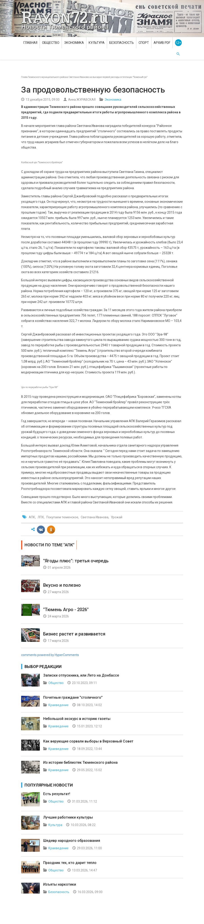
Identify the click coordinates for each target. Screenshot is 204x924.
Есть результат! (56, 794)
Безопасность (121, 42)
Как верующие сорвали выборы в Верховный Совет (88, 741)
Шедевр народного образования (71, 840)
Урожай (116, 517)
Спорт (144, 42)
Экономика (74, 42)
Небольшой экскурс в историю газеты (76, 719)
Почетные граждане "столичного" (73, 697)
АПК (32, 517)
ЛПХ (41, 517)
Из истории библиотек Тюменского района (80, 762)
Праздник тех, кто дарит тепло (69, 863)
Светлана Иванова (94, 517)
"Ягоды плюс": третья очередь (76, 560)
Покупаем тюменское (62, 517)
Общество (50, 42)
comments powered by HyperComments (50, 655)
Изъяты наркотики (59, 884)
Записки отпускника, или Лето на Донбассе (81, 675)
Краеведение (58, 705)
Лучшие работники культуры (68, 817)
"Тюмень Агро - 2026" (66, 609)
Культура (97, 42)
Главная (30, 42)
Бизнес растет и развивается (74, 634)
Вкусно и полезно (62, 585)
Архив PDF (162, 42)
